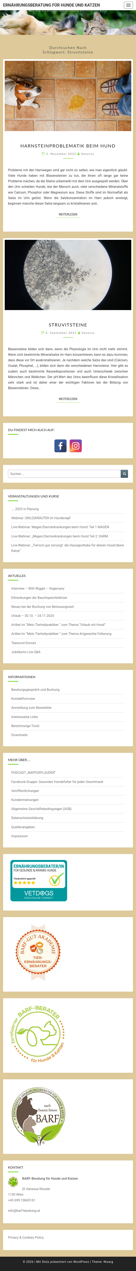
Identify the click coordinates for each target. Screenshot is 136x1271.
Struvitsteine (68, 324)
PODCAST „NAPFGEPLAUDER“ (33, 773)
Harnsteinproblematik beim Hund (67, 145)
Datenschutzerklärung (27, 818)
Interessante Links (24, 717)
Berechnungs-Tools (25, 726)
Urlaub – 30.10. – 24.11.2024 (32, 616)
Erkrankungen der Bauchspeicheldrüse (39, 598)
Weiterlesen (69, 214)
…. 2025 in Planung (25, 509)
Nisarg (108, 1261)
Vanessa (87, 153)
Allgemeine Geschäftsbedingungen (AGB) (41, 809)
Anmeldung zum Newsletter (31, 708)
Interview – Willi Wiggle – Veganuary (37, 588)
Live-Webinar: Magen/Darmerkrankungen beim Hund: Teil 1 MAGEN (60, 527)
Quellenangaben (23, 827)
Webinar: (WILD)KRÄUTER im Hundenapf (41, 518)
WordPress (81, 1261)
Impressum (19, 836)
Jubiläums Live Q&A (25, 652)
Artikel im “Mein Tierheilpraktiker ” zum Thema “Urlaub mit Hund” (58, 625)
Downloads (19, 735)
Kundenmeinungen (25, 800)
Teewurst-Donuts (23, 643)
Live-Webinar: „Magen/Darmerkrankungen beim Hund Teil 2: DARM (59, 536)
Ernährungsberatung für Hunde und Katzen (51, 5)
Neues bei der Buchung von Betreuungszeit (42, 607)
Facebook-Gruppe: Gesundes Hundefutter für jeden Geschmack (57, 782)
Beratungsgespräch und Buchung (35, 690)
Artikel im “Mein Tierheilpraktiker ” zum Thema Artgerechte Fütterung (61, 634)
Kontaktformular (23, 699)
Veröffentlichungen (25, 791)
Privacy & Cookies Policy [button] (26, 1237)
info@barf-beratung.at (24, 1211)
